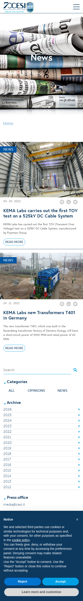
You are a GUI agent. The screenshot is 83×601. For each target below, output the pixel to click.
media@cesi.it (14, 504)
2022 (7, 431)
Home (8, 123)
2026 (7, 409)
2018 (7, 454)
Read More (14, 242)
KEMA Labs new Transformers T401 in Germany (39, 315)
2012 (7, 487)
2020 (7, 442)
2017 (7, 459)
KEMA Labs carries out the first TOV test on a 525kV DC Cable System (40, 213)
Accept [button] (60, 581)
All (11, 390)
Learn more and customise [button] (41, 592)
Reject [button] (22, 581)
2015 (7, 470)
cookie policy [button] (20, 540)
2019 (7, 448)
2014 (7, 476)
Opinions (36, 390)
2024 (7, 420)
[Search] (37, 370)
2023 (7, 426)
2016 (7, 465)
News (63, 390)
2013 (7, 481)
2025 (7, 415)
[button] (77, 519)
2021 (7, 437)
